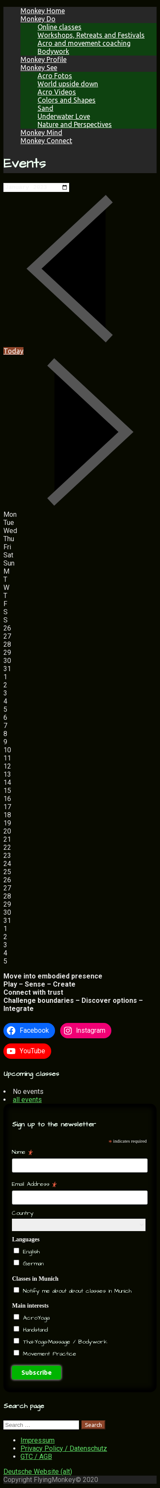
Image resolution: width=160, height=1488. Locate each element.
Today (13, 352)
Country (23, 1214)
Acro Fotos (55, 76)
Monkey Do (37, 19)
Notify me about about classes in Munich (75, 1291)
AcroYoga (34, 1318)
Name (22, 1153)
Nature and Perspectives (75, 124)
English (30, 1252)
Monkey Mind (41, 132)
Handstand (34, 1330)
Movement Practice (48, 1354)
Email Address (34, 1185)
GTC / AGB (36, 1457)
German (32, 1264)
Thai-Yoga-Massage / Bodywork (64, 1342)
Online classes (59, 27)
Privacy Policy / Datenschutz (63, 1449)
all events (27, 1100)
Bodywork (53, 51)
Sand (45, 108)
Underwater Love (64, 116)
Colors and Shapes (67, 100)
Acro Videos (57, 92)
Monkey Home (42, 11)
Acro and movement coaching (84, 43)
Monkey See (38, 67)
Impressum (37, 1441)
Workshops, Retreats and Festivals (91, 35)
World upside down (68, 84)
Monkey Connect (46, 140)
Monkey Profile (43, 59)
